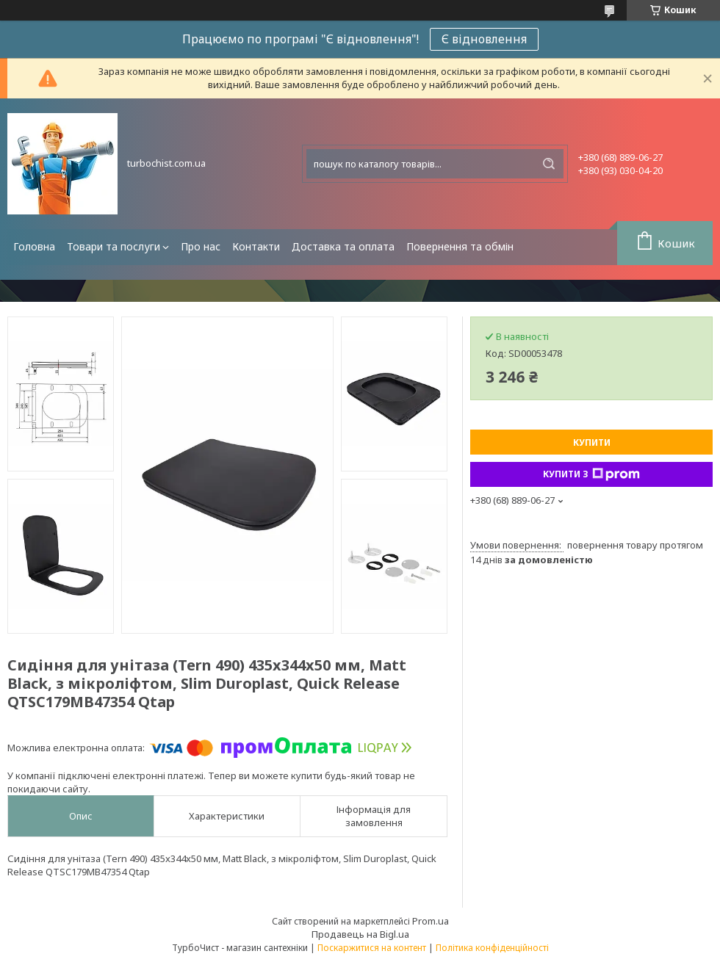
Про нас (200, 246)
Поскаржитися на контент (371, 947)
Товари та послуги (113, 246)
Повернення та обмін (460, 246)
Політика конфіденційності (492, 947)
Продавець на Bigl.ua (360, 934)
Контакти (256, 246)
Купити (592, 442)
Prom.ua (430, 920)
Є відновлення (484, 39)
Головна (34, 246)
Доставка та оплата (343, 246)
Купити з (591, 474)
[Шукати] (549, 163)
